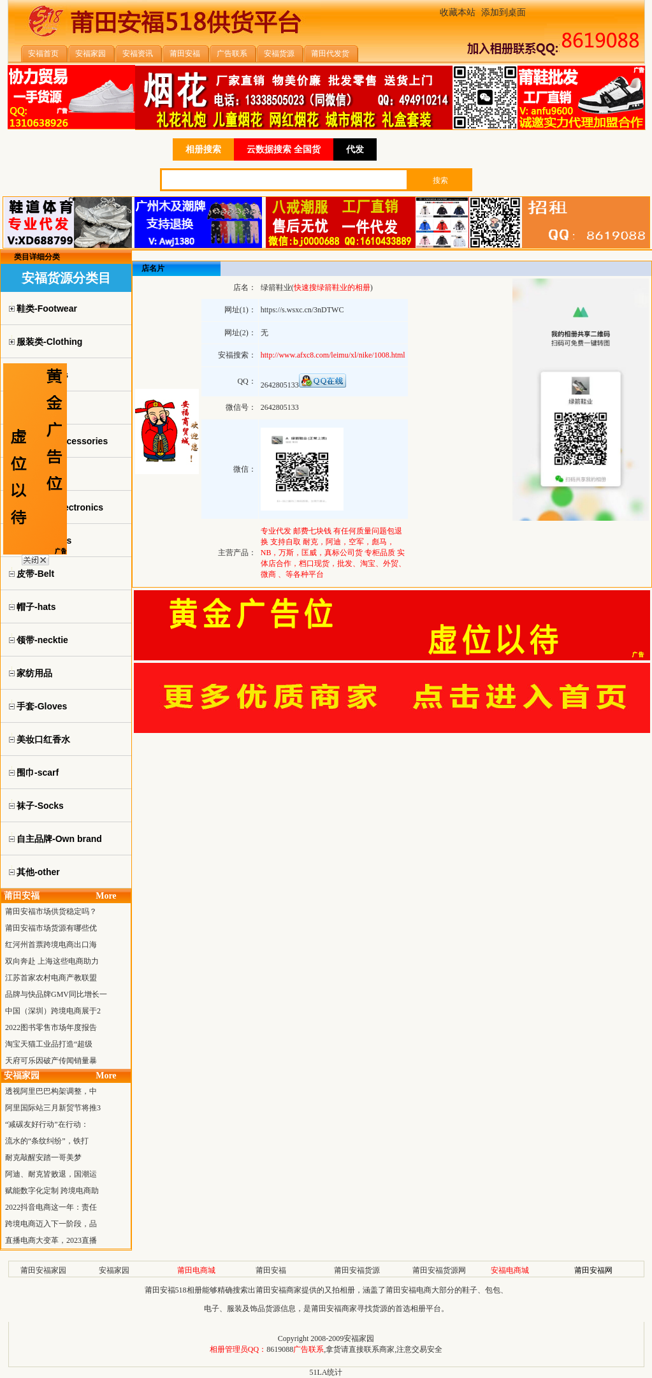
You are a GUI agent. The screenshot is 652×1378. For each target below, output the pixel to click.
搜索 (440, 180)
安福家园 (114, 1270)
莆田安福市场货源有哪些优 (51, 928)
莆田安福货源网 (439, 1270)
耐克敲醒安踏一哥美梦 (43, 1157)
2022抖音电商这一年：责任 (51, 1207)
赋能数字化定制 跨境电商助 (52, 1190)
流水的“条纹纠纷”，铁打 (47, 1140)
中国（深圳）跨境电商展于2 (53, 1010)
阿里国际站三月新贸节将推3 (53, 1107)
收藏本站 (457, 12)
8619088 (279, 1349)
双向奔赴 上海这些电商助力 (52, 961)
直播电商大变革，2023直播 (51, 1240)
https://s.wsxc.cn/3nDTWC (302, 309)
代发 (355, 149)
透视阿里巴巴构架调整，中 (51, 1091)
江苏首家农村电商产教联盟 (51, 977)
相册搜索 (203, 149)
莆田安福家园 (43, 1270)
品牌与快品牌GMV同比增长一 (56, 994)
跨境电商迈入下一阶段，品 (51, 1223)
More (106, 896)
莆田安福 (271, 1270)
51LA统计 (326, 1372)
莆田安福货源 (357, 1270)
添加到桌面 (503, 12)
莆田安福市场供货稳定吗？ (51, 911)
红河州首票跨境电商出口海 (51, 944)
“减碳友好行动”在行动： (47, 1124)
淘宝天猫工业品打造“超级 (48, 1044)
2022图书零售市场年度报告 (51, 1027)
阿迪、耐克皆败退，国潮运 (51, 1174)
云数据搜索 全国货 (284, 149)
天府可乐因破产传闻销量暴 (51, 1060)
